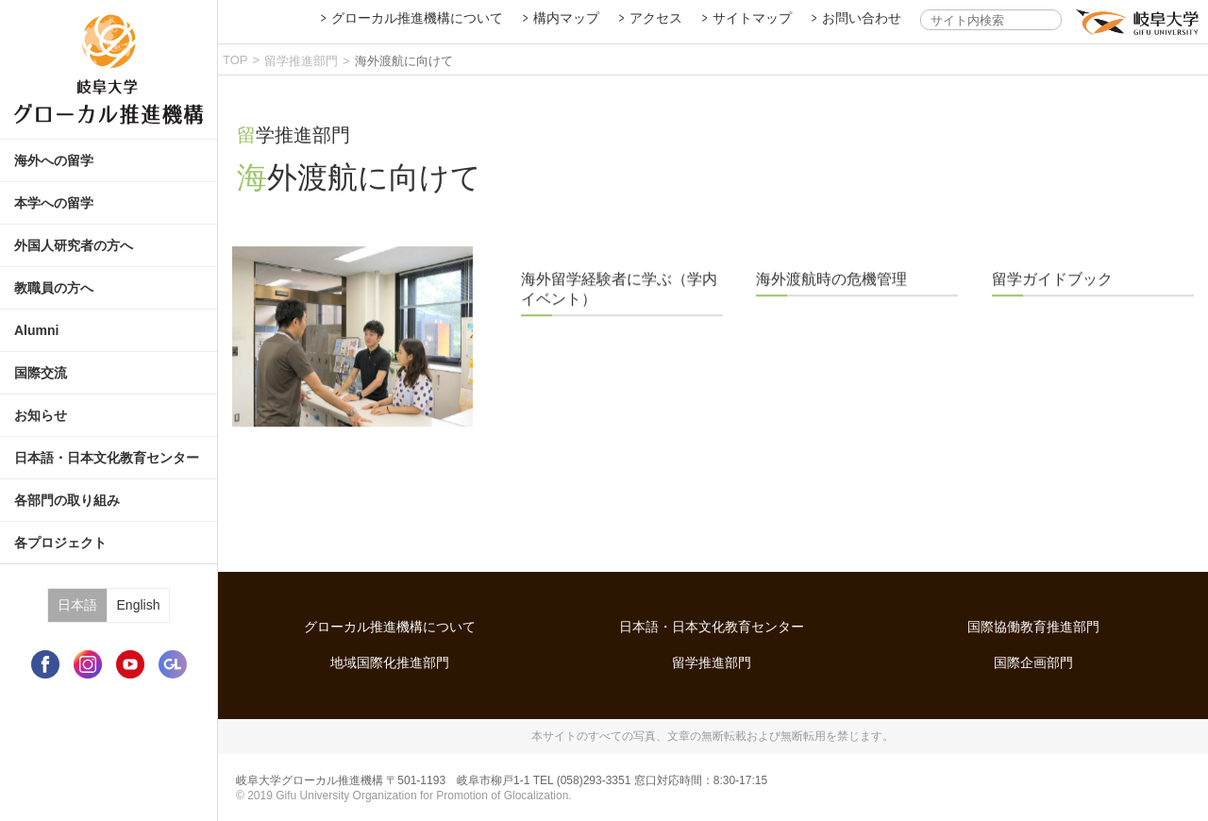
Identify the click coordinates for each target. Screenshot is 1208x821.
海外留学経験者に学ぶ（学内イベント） (619, 303)
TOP (235, 60)
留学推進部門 (301, 61)
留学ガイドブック (1052, 293)
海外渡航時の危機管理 (831, 293)
